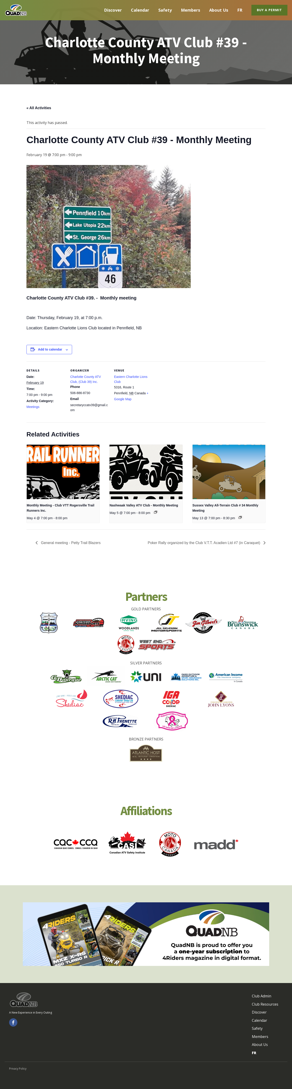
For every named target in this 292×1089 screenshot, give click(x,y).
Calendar (140, 10)
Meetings (32, 407)
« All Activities (38, 108)
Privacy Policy (17, 1069)
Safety (165, 10)
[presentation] (63, 472)
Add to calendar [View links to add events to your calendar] (50, 349)
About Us (218, 10)
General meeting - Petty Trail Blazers (70, 543)
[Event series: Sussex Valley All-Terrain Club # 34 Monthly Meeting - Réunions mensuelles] (240, 517)
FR (239, 10)
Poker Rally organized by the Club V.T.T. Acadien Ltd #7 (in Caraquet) (204, 543)
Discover (113, 10)
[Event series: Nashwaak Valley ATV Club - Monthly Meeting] (155, 512)
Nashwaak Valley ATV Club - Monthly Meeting (144, 505)
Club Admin (261, 996)
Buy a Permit (269, 10)
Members (190, 10)
